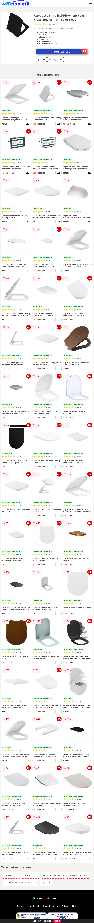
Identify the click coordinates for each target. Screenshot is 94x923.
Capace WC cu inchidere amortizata (21, 882)
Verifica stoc (70, 51)
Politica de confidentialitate (47, 906)
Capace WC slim (31, 875)
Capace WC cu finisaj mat (53, 875)
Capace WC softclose (78, 875)
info (27, 124)
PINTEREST (53, 898)
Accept (57, 920)
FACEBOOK (39, 898)
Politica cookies (69, 906)
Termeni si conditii (25, 906)
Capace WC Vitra (12, 875)
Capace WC (46, 882)
